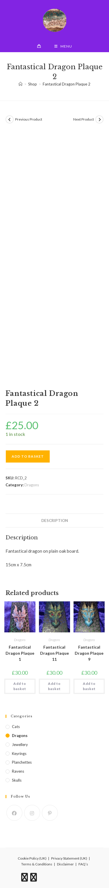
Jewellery (20, 744)
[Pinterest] (50, 813)
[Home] (20, 84)
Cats (16, 726)
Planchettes (22, 762)
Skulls (17, 780)
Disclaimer (65, 864)
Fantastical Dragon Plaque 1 (20, 653)
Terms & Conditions (36, 864)
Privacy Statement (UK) (69, 858)
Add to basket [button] (19, 686)
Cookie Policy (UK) (32, 858)
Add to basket (28, 456)
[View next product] (99, 119)
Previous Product (28, 119)
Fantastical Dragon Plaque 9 (89, 653)
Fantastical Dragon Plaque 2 (66, 84)
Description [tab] (54, 520)
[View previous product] (10, 119)
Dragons (31, 485)
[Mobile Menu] (63, 46)
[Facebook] (14, 813)
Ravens (18, 771)
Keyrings (19, 753)
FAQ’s (83, 864)
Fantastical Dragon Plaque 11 (54, 653)
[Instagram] (32, 813)
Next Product (83, 119)
